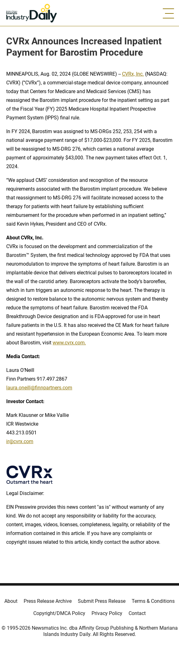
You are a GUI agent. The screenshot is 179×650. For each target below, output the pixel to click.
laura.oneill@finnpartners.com (39, 388)
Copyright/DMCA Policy (59, 613)
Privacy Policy (107, 613)
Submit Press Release (101, 601)
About (10, 601)
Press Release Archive (48, 601)
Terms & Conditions (153, 601)
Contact (137, 613)
